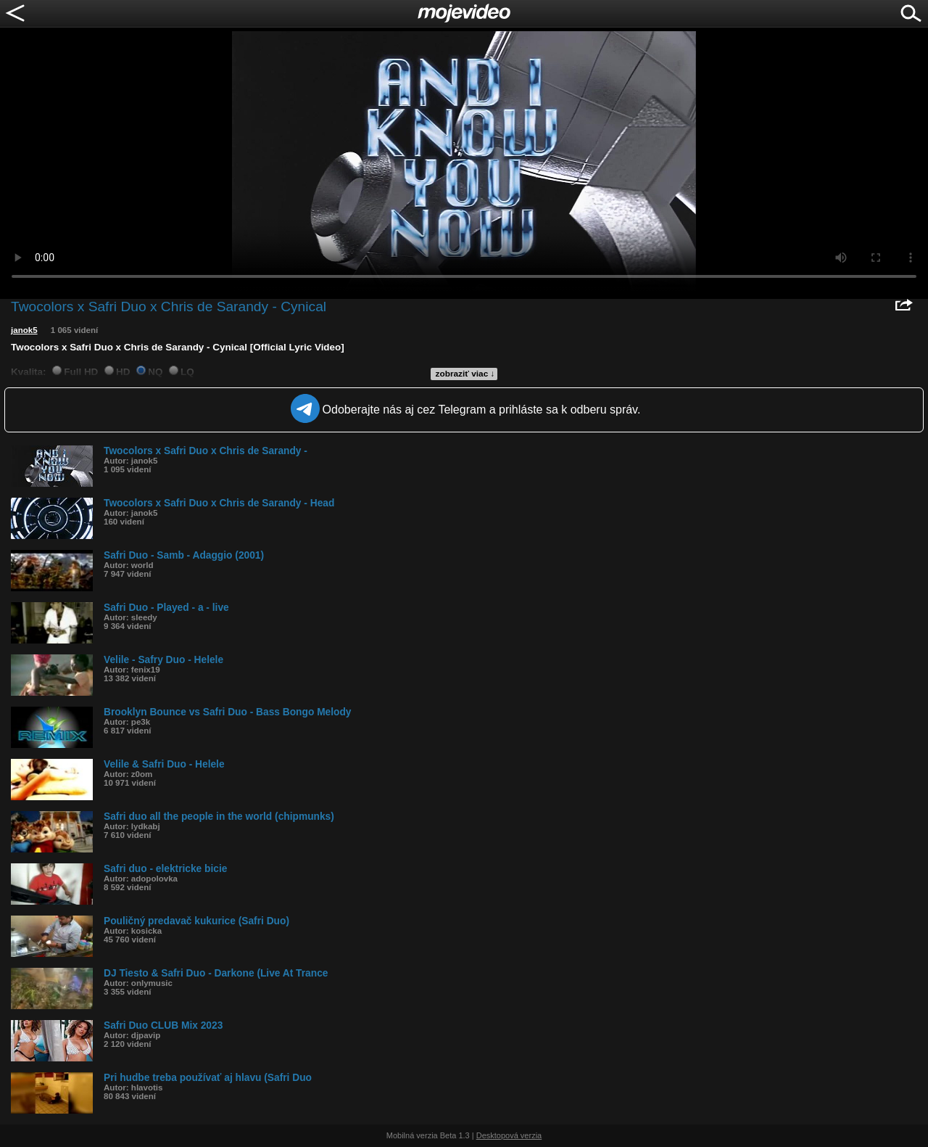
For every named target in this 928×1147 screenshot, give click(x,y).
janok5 (24, 330)
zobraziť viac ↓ (465, 374)
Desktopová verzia (509, 1135)
